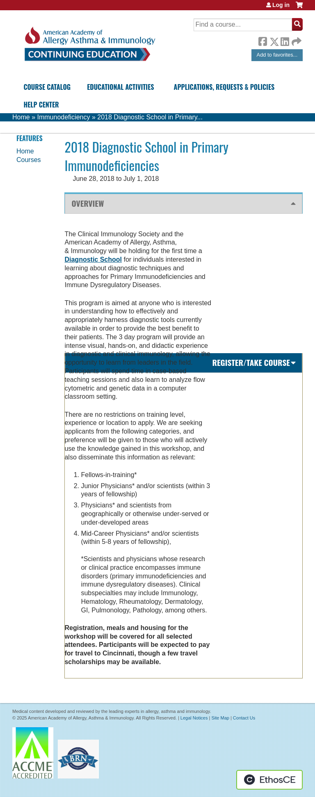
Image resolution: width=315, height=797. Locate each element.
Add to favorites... (277, 55)
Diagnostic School (93, 259)
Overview (87, 203)
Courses (28, 159)
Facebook (262, 40)
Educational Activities (120, 87)
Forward (296, 39)
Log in (281, 5)
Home (21, 117)
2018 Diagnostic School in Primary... (150, 117)
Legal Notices (194, 717)
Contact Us (244, 717)
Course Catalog (47, 87)
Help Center (41, 105)
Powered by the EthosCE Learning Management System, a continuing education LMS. (269, 780)
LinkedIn (285, 40)
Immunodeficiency (63, 117)
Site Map (220, 717)
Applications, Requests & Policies (224, 87)
